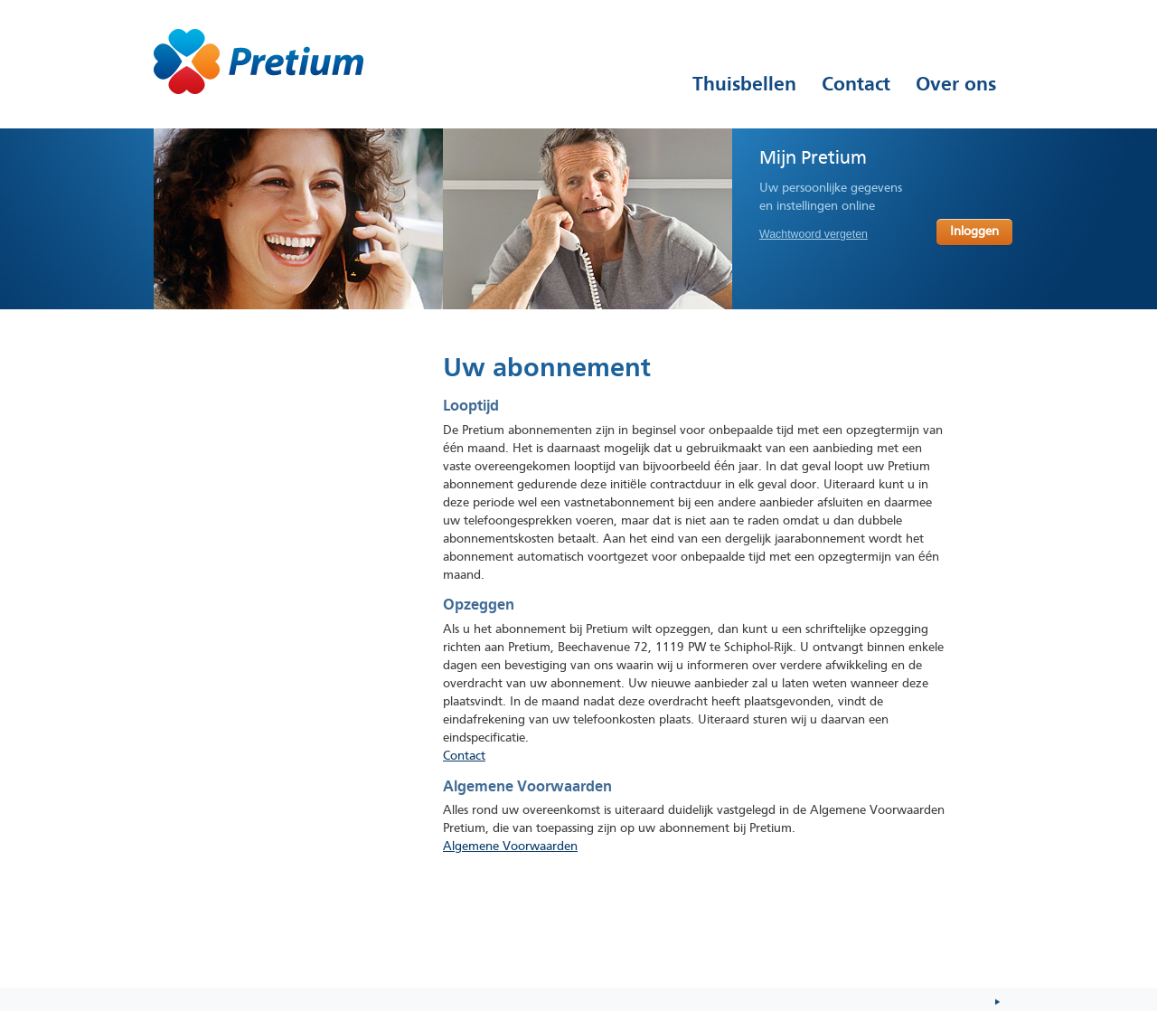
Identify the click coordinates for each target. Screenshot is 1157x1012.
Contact (464, 756)
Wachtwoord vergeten (813, 234)
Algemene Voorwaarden (510, 847)
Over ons (956, 84)
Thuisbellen (744, 84)
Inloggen (974, 232)
